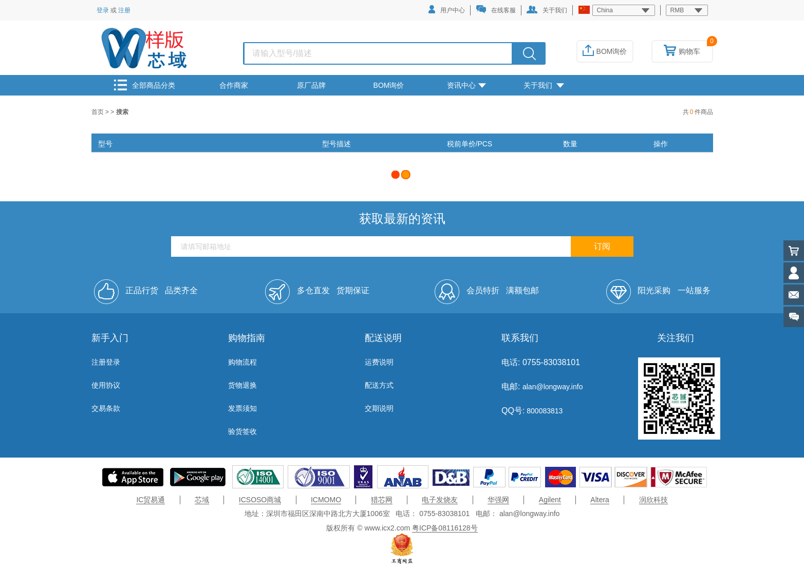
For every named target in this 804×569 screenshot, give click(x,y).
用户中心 (446, 9)
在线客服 (496, 9)
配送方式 (379, 385)
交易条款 (105, 408)
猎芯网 (381, 500)
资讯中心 (466, 85)
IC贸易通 (150, 500)
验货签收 (242, 431)
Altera (599, 500)
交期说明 (379, 408)
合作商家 (233, 85)
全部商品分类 (144, 85)
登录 (103, 10)
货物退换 (242, 385)
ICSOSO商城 (260, 500)
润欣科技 (653, 500)
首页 (98, 112)
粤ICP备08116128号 (445, 528)
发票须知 (242, 408)
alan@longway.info (552, 387)
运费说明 (379, 362)
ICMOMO (326, 500)
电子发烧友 (440, 500)
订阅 (602, 246)
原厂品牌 (311, 85)
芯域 (202, 500)
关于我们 (547, 10)
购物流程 (242, 362)
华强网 (498, 500)
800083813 (544, 411)
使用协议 (105, 385)
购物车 (682, 51)
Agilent (550, 500)
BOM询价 (605, 51)
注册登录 (105, 362)
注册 (124, 10)
